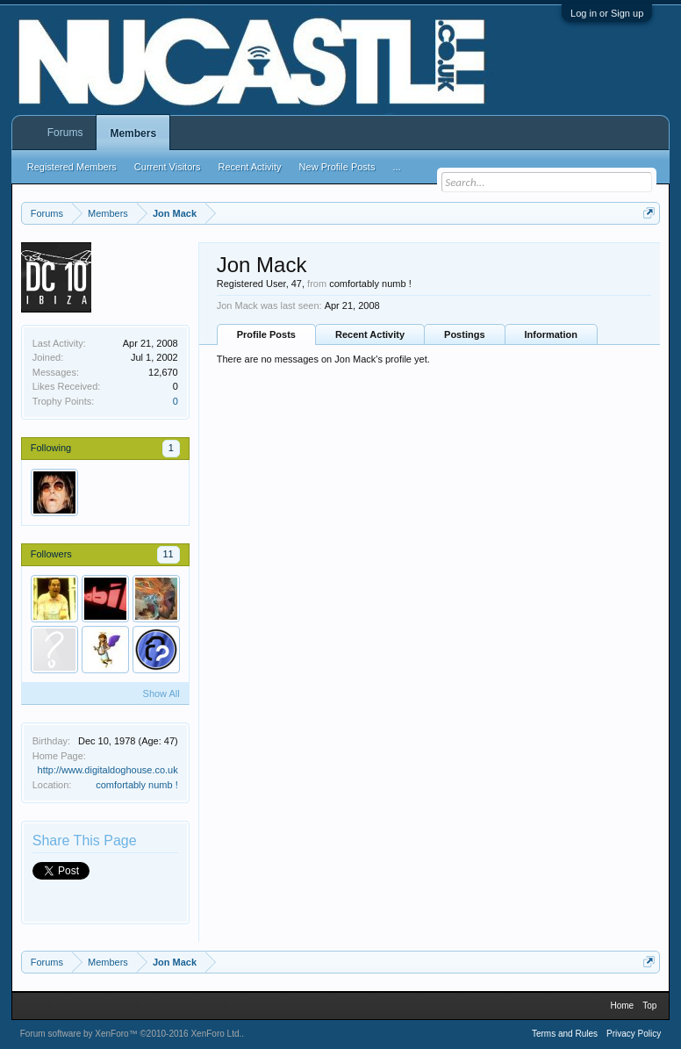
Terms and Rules (565, 1033)
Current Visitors (167, 167)
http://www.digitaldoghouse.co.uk (108, 770)
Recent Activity (370, 334)
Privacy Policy (633, 1033)
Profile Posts (266, 334)
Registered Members (72, 167)
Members (133, 133)
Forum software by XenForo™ (131, 1033)
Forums (65, 132)
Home (622, 1005)
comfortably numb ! (137, 785)
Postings (464, 334)
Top (649, 1005)
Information (551, 334)
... (396, 167)
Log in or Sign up (606, 13)
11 (168, 554)
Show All (161, 693)
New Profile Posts (337, 167)
